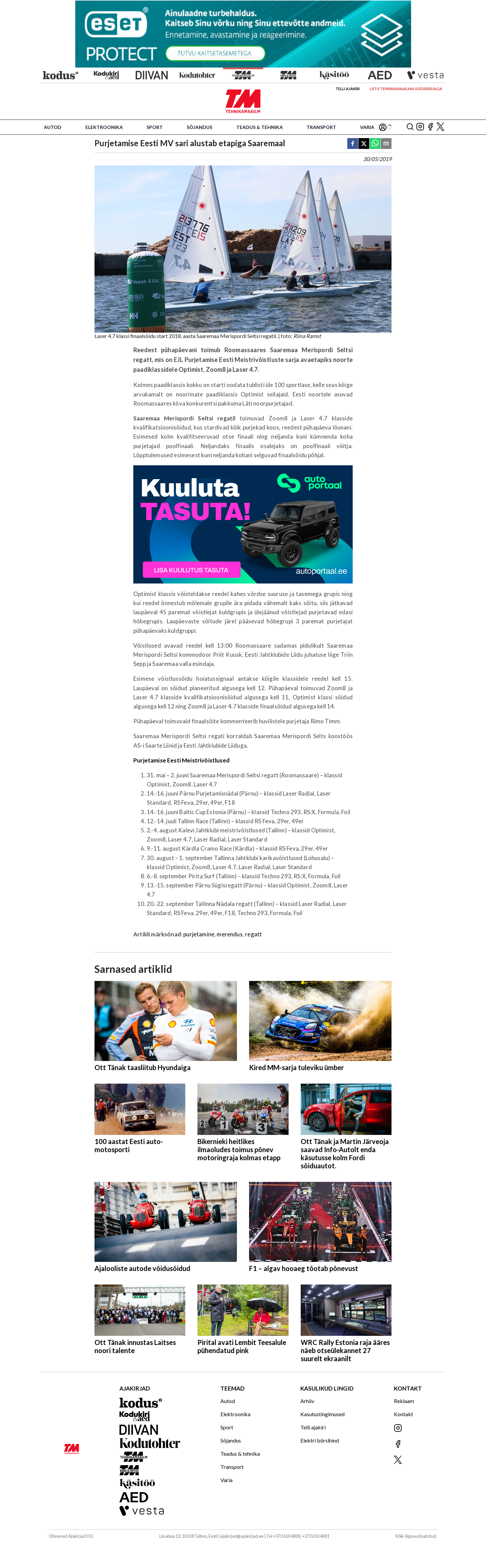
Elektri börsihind (319, 1440)
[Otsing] (410, 127)
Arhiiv (307, 1401)
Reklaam (404, 1401)
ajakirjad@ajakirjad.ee (242, 1536)
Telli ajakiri (347, 88)
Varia (367, 127)
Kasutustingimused (322, 1414)
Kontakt (403, 1414)
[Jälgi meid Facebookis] (430, 127)
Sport (154, 127)
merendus (229, 934)
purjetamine (198, 934)
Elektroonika (104, 127)
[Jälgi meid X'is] (440, 127)
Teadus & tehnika (259, 127)
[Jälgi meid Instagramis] (420, 127)
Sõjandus (199, 127)
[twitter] (363, 144)
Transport (321, 127)
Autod (52, 127)
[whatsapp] (375, 144)
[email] (386, 144)
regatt (253, 934)
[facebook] (352, 144)
